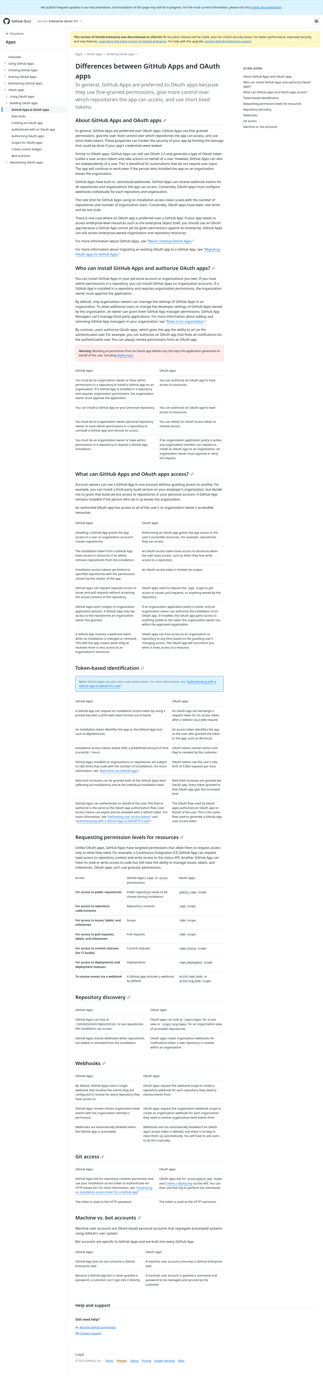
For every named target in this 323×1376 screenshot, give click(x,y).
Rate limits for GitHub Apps (119, 771)
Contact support (88, 1333)
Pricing (146, 1361)
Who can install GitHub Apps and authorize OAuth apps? (145, 268)
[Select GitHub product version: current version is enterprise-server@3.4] (59, 21)
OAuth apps (94, 54)
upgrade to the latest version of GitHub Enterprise (132, 41)
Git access (89, 1156)
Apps (11, 42)
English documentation (265, 7)
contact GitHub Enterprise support (228, 41)
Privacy (122, 1361)
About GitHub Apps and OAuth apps (120, 120)
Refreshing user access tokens (129, 817)
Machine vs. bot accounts (108, 1217)
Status (134, 1361)
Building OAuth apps (121, 54)
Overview (14, 57)
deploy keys (125, 355)
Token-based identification (109, 667)
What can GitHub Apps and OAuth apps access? (134, 473)
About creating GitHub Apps (169, 241)
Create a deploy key (179, 1183)
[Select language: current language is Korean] (316, 21)
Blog (181, 1361)
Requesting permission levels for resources (129, 837)
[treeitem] (35, 57)
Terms (109, 1361)
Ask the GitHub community (95, 1327)
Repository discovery (102, 997)
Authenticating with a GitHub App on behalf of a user (113, 821)
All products (15, 33)
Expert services (165, 1361)
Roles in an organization (185, 321)
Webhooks (90, 1063)
